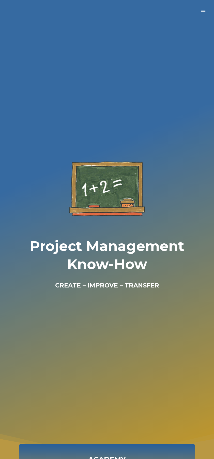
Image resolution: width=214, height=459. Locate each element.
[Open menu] (203, 10)
